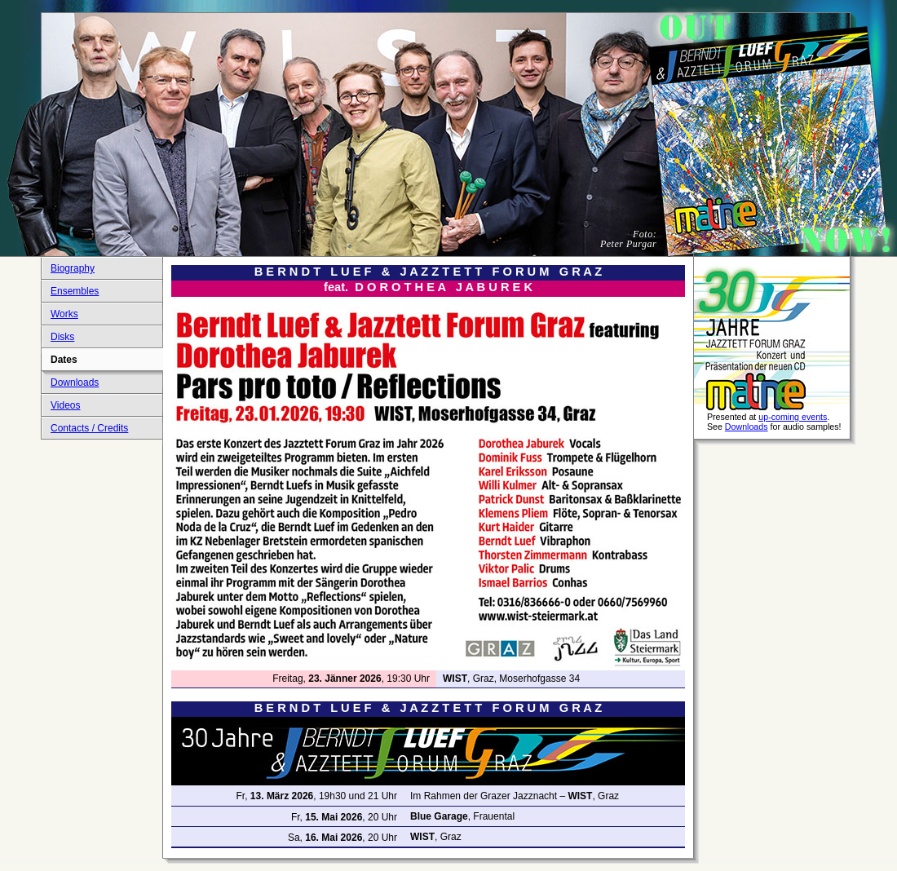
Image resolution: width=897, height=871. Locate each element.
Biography (73, 268)
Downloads (75, 382)
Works (64, 314)
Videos (65, 405)
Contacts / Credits (89, 428)
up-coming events (792, 417)
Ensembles (75, 291)
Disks (62, 337)
